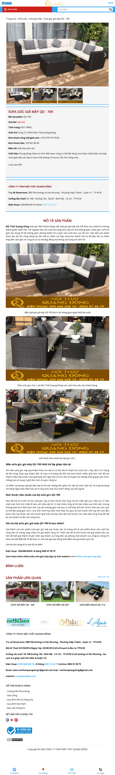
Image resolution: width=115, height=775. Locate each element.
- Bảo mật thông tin (15, 708)
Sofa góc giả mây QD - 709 (30, 112)
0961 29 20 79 (50, 204)
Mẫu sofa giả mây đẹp (89, 556)
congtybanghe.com (25, 676)
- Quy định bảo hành (16, 703)
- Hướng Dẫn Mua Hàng (18, 691)
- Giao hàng (11, 695)
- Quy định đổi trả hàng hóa (19, 699)
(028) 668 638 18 (26, 664)
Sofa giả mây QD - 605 (22, 605)
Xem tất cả (103, 576)
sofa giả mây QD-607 (57, 605)
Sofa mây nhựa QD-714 (92, 605)
